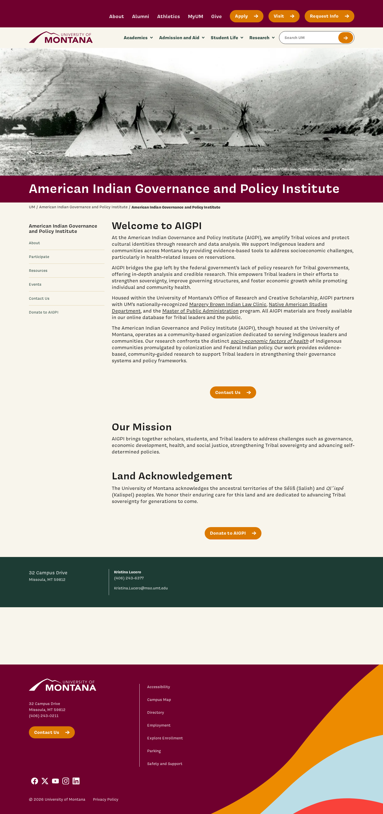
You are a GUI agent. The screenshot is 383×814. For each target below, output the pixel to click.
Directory (155, 712)
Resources (38, 270)
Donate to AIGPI (44, 312)
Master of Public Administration (200, 311)
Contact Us (39, 298)
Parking (154, 750)
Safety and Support (164, 763)
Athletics (168, 16)
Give (216, 16)
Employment (159, 725)
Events (35, 284)
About (116, 16)
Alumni (140, 16)
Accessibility (158, 686)
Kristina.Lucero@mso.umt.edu (141, 588)
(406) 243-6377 (129, 578)
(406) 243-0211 (44, 715)
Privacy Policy (105, 799)
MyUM (195, 16)
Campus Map (159, 699)
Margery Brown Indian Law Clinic (227, 304)
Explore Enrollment (165, 738)
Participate (39, 256)
